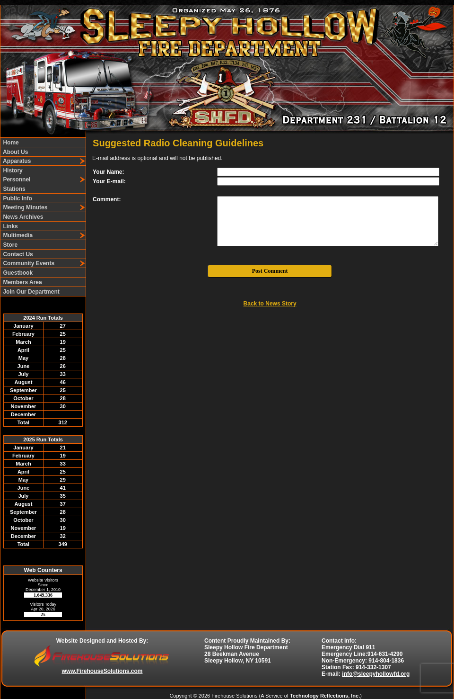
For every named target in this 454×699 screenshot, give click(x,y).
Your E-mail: (109, 181)
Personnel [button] (15, 179)
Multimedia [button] (17, 235)
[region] (43, 217)
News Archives (22, 217)
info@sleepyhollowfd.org (376, 674)
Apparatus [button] (16, 161)
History (12, 170)
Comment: (107, 199)
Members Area (21, 282)
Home (10, 142)
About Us (14, 152)
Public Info (16, 198)
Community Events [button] (27, 263)
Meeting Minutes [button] (24, 207)
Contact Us (17, 254)
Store (9, 245)
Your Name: (108, 172)
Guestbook (17, 272)
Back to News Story (270, 303)
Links (9, 226)
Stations (13, 189)
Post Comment (270, 271)
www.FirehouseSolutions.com (102, 671)
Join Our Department (30, 291)
